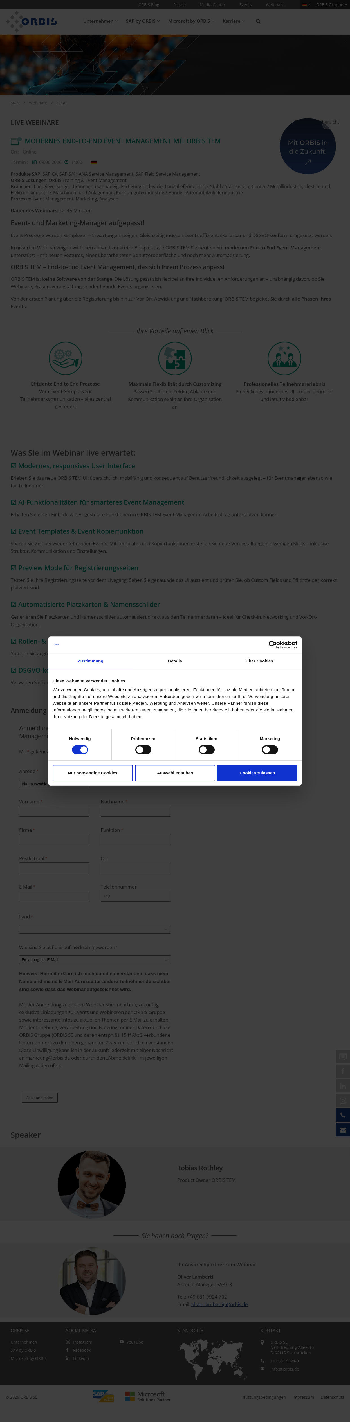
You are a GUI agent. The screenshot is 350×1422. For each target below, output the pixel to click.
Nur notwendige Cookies (93, 772)
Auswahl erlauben (175, 772)
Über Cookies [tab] (259, 661)
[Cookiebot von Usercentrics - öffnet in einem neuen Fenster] (272, 645)
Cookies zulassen (257, 772)
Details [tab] (175, 661)
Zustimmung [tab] (91, 661)
